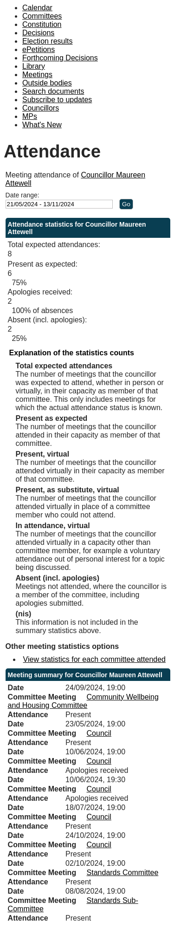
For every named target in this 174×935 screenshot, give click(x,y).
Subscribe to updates (57, 100)
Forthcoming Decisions (60, 58)
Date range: (22, 195)
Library (33, 66)
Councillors (40, 108)
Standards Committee (123, 872)
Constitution (42, 24)
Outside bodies (47, 83)
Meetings (37, 74)
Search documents (53, 91)
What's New (42, 125)
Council (99, 733)
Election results (47, 41)
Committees (42, 16)
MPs (29, 116)
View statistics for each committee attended (94, 659)
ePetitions (38, 49)
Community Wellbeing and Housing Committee (83, 701)
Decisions (38, 33)
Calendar (37, 8)
